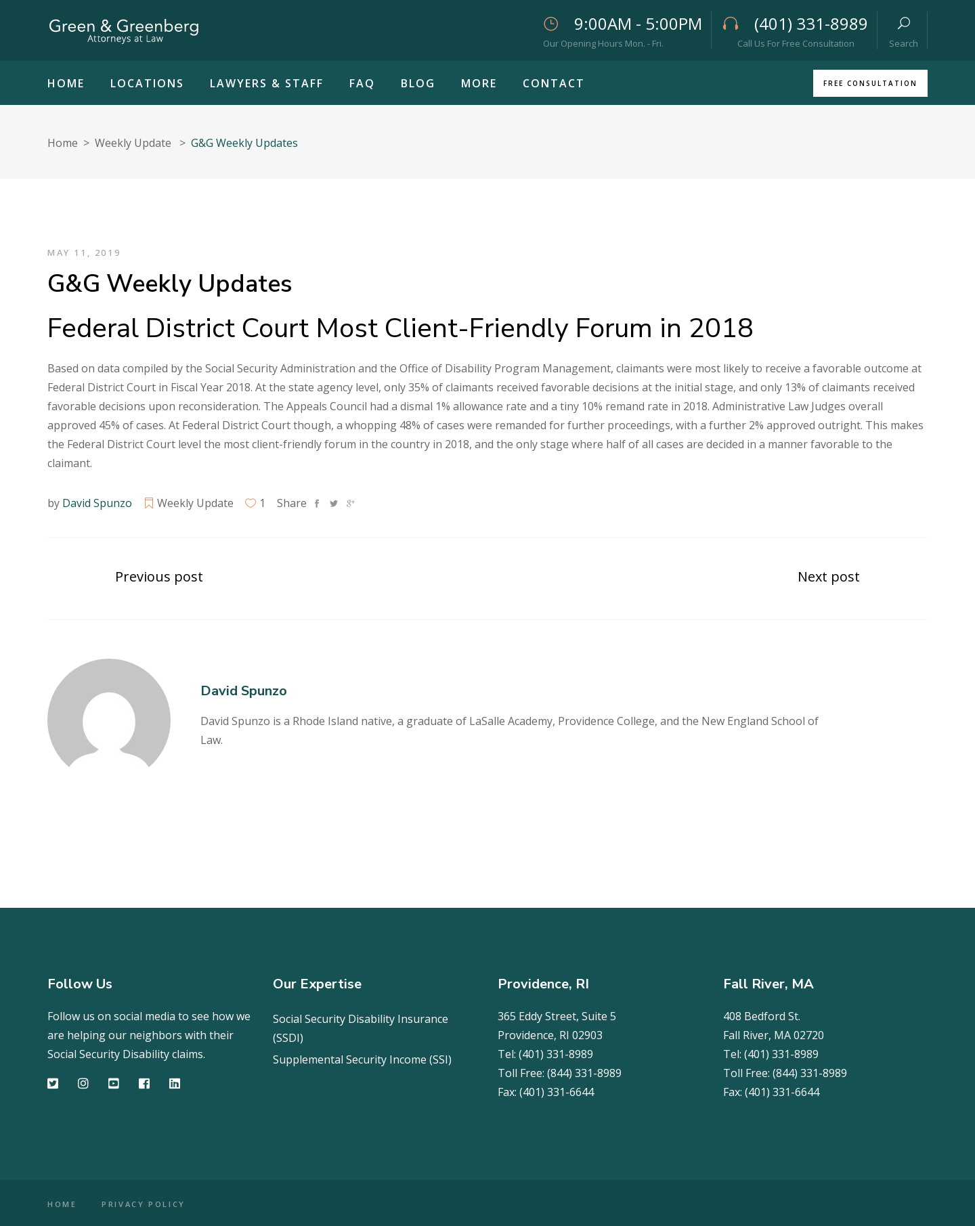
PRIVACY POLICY (144, 1204)
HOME (62, 1204)
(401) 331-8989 (556, 1054)
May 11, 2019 (84, 252)
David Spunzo (97, 503)
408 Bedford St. (761, 1016)
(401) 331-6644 (556, 1092)
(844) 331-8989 (584, 1073)
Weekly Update (133, 142)
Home (62, 142)
